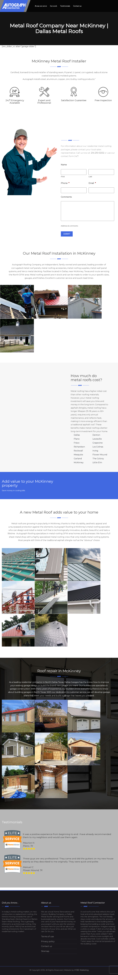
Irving (95, 451)
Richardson (79, 447)
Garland (78, 458)
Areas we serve (41, 6)
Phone (65, 183)
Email (92, 183)
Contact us (77, 6)
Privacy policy (48, 941)
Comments (66, 197)
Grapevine (98, 443)
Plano (77, 439)
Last (90, 177)
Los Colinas (98, 447)
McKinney (79, 462)
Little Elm (97, 462)
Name (64, 165)
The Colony (98, 458)
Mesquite (78, 454)
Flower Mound (100, 454)
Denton (96, 435)
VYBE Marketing (81, 970)
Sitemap (45, 951)
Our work (53, 6)
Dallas (77, 435)
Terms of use (47, 936)
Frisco (76, 443)
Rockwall (78, 451)
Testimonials (65, 6)
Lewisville (97, 439)
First (63, 177)
